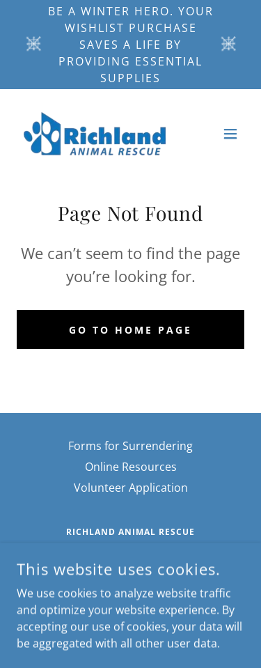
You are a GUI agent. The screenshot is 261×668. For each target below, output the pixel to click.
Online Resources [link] (131, 466)
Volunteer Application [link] (131, 487)
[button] (230, 134)
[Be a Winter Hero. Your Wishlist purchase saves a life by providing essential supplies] (130, 44)
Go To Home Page (130, 329)
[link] (95, 134)
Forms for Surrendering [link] (130, 445)
